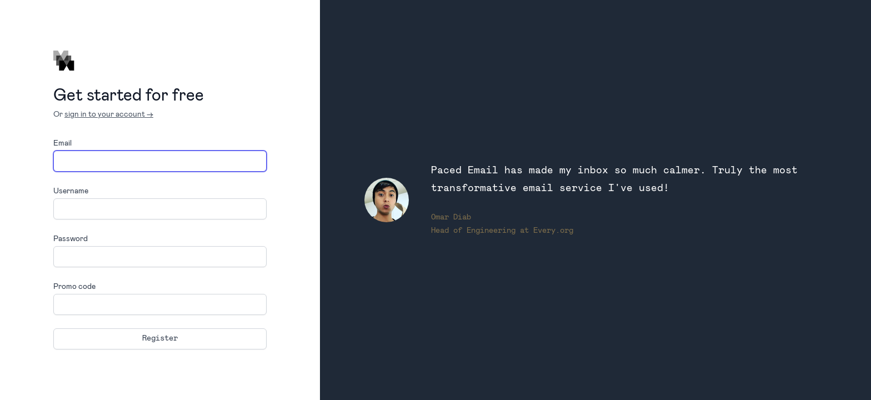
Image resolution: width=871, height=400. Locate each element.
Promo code (74, 286)
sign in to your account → (108, 113)
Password (70, 238)
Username (70, 190)
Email (62, 142)
